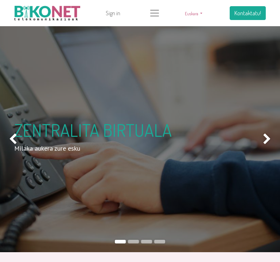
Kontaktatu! (247, 13)
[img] (11, 139)
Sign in (113, 13)
